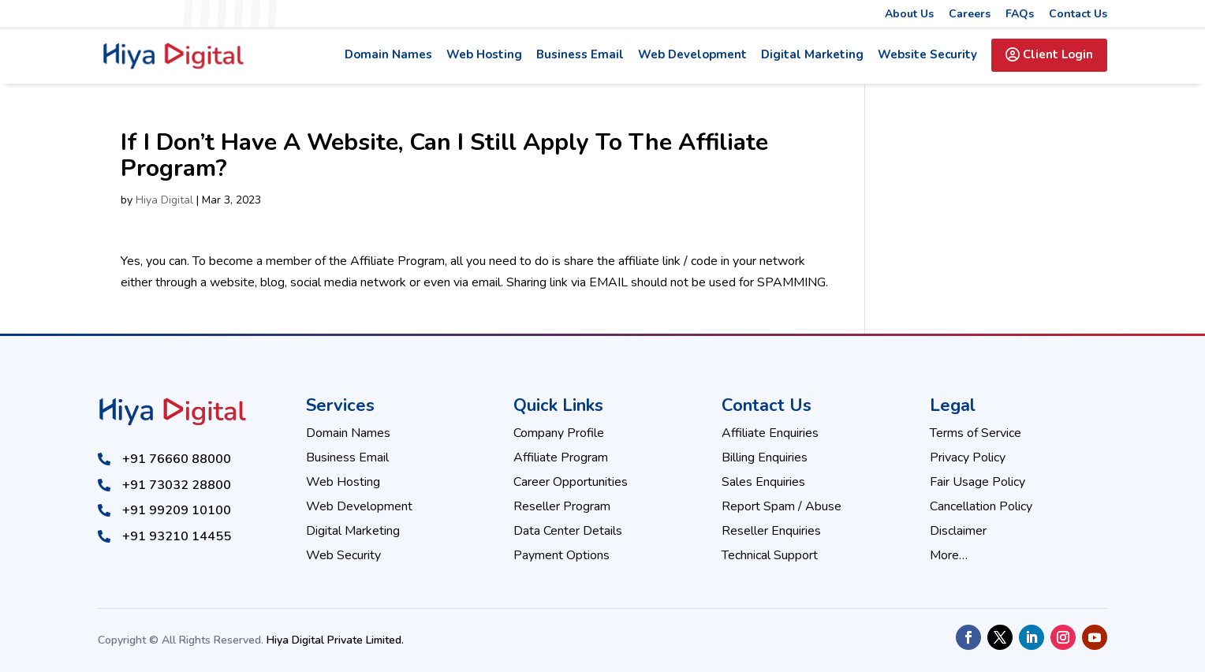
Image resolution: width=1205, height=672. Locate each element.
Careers (969, 15)
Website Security (927, 55)
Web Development (692, 55)
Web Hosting (484, 55)
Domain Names (388, 55)
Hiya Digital (164, 199)
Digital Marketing (812, 55)
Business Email (580, 55)
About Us (909, 15)
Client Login (1049, 54)
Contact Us (1078, 15)
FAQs (1019, 15)
